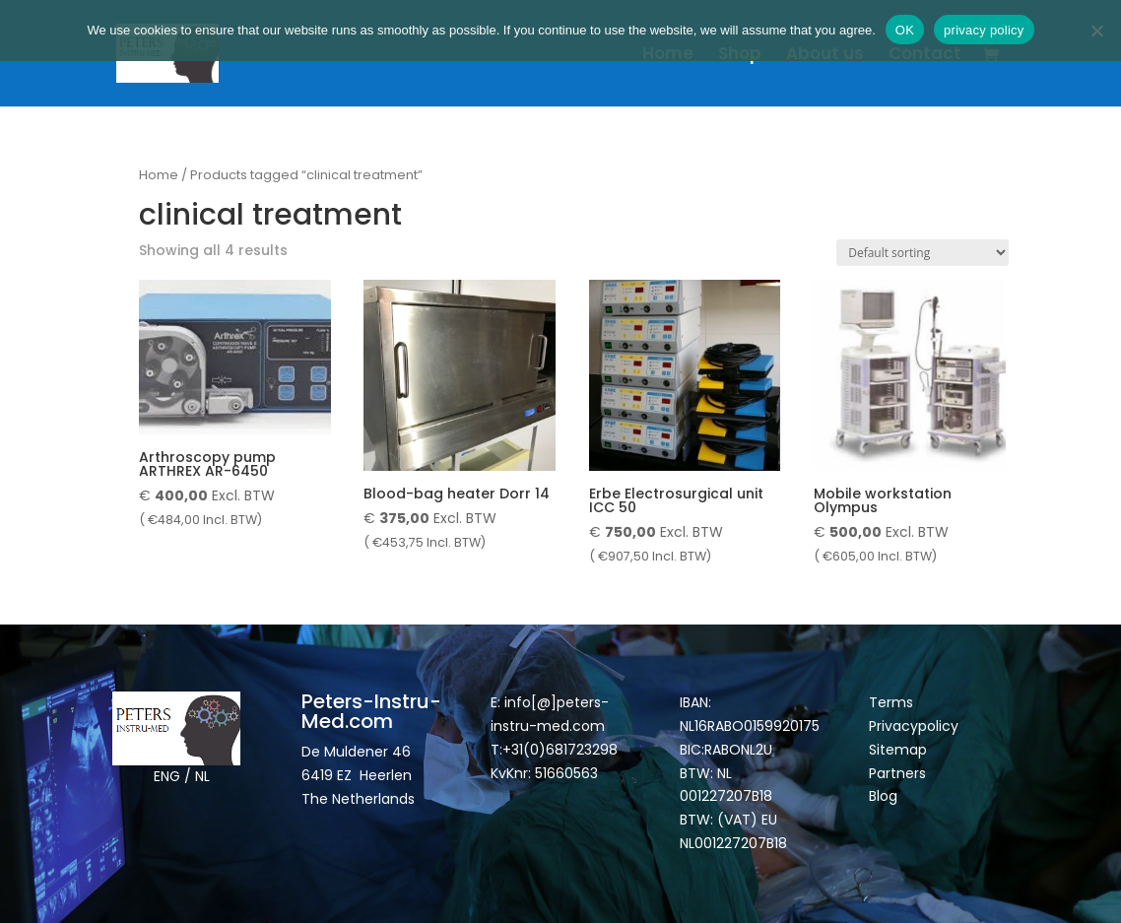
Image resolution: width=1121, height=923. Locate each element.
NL (202, 776)
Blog (883, 796)
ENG (167, 776)
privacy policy (984, 30)
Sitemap (900, 749)
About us (825, 55)
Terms (891, 702)
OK (904, 30)
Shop (739, 55)
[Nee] (1096, 30)
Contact (925, 55)
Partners (897, 773)
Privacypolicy (913, 726)
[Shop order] (922, 252)
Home (667, 55)
